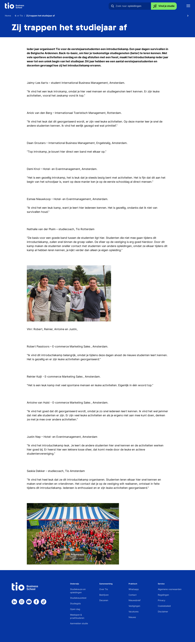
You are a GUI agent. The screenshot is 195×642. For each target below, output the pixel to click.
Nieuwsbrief (134, 600)
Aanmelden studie (79, 623)
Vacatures (133, 611)
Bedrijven (104, 595)
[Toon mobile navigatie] (188, 6)
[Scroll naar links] (15, 15)
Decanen (103, 600)
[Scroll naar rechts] (188, 15)
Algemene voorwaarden (169, 589)
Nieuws (132, 617)
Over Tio (103, 589)
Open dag (75, 609)
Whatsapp (134, 589)
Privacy (161, 600)
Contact (132, 595)
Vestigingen (134, 606)
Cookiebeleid (164, 606)
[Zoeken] (112, 6)
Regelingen (163, 595)
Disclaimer (163, 611)
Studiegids (75, 603)
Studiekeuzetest (78, 598)
